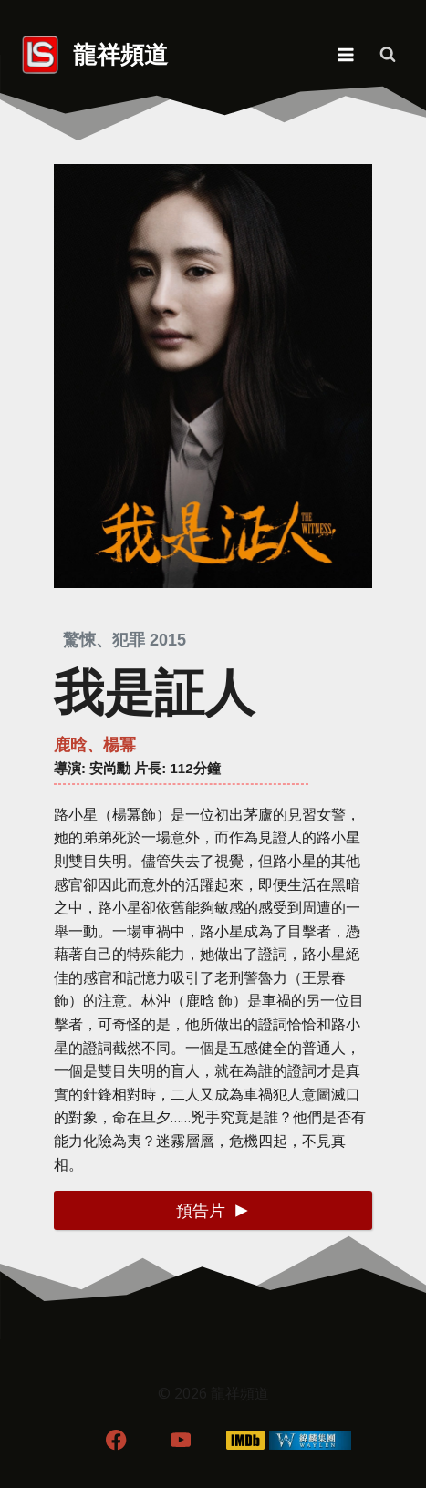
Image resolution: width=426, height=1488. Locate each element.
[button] (213, 1210)
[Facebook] (116, 1440)
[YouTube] (181, 1440)
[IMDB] (244, 1440)
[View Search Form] (387, 54)
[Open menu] (345, 54)
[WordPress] (309, 1440)
